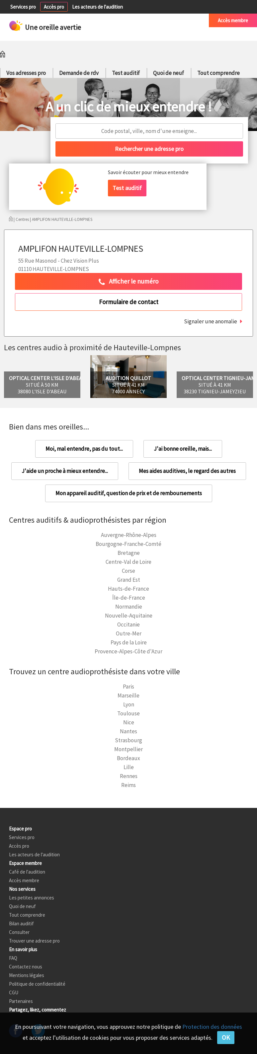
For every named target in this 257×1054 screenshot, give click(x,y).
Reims (128, 785)
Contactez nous (25, 966)
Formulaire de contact (128, 302)
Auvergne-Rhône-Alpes (128, 535)
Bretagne (129, 553)
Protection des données (212, 1026)
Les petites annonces (31, 897)
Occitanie (128, 624)
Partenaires (21, 1001)
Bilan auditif (21, 923)
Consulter (19, 932)
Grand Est (128, 579)
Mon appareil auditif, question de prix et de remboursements (128, 493)
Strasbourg (128, 740)
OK (226, 1037)
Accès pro (54, 7)
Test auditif (126, 73)
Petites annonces (136, 20)
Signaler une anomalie (210, 321)
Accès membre (233, 20)
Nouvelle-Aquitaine (128, 615)
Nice (128, 722)
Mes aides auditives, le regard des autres (187, 471)
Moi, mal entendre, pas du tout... (84, 448)
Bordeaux (128, 758)
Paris (128, 686)
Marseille (128, 695)
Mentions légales (26, 975)
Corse (128, 570)
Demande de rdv (79, 73)
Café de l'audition (182, 20)
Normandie (128, 606)
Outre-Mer (128, 633)
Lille (129, 767)
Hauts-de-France (128, 588)
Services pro (23, 7)
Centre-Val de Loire (128, 561)
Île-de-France (128, 597)
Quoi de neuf (168, 73)
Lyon (128, 704)
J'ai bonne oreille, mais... (183, 448)
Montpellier (128, 749)
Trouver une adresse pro (34, 941)
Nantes (128, 731)
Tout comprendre (218, 73)
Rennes (128, 776)
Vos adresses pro (26, 73)
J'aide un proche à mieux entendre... (65, 471)
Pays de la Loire (129, 642)
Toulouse (128, 713)
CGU (13, 992)
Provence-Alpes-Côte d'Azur (128, 651)
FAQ (13, 958)
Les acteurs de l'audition (97, 7)
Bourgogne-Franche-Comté (128, 544)
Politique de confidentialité (37, 984)
